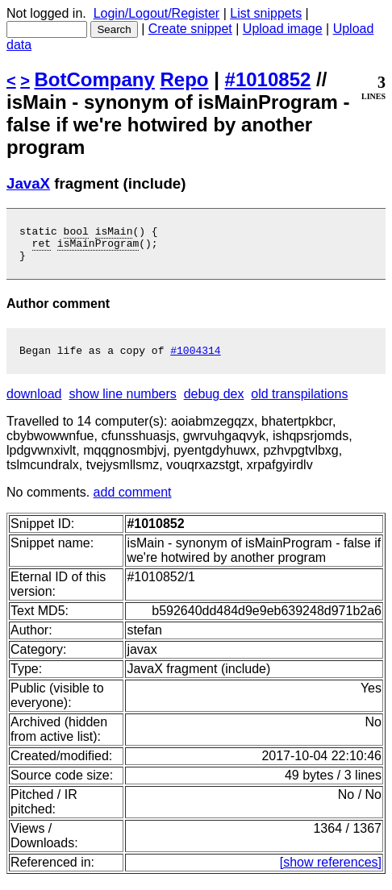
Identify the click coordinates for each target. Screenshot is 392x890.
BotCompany (95, 79)
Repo (185, 79)
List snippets (266, 13)
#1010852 (268, 79)
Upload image (283, 28)
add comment (133, 502)
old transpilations (299, 403)
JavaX (28, 183)
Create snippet (190, 28)
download (34, 403)
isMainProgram (98, 247)
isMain (114, 233)
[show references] (331, 872)
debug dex (214, 403)
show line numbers (122, 403)
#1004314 (195, 359)
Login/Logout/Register (157, 13)
